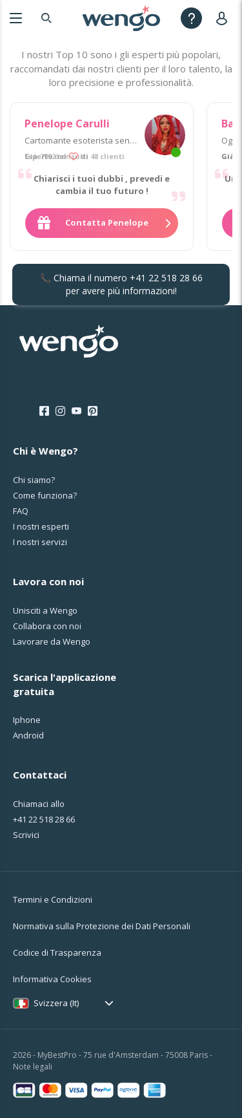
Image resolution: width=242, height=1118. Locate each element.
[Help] (191, 18)
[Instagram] (60, 411)
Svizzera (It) (56, 1003)
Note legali (32, 1066)
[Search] (46, 18)
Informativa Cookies (52, 979)
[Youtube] (76, 411)
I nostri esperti (41, 526)
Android (28, 735)
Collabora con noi (47, 626)
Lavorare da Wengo (51, 641)
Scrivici (26, 835)
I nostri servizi (40, 542)
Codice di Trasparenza (57, 952)
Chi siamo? (34, 480)
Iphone (27, 720)
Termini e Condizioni (52, 899)
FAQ (20, 511)
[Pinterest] (92, 411)
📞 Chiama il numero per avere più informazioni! (121, 284)
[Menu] (16, 18)
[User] (224, 18)
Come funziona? (45, 495)
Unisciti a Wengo (45, 610)
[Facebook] (44, 411)
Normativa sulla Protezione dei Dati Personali (101, 926)
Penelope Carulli (67, 123)
